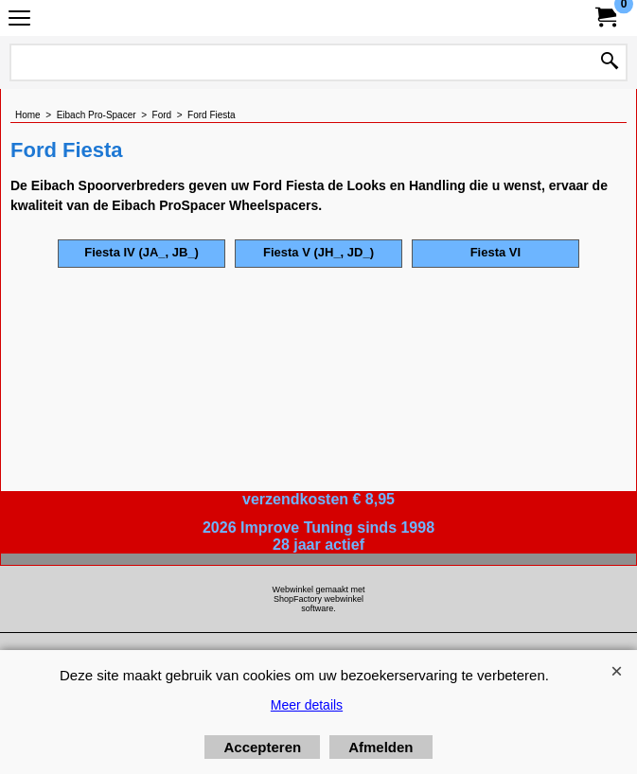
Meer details (307, 704)
